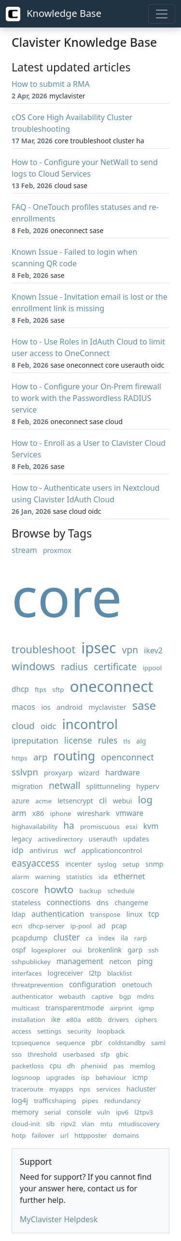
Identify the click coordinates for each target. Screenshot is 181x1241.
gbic (122, 1054)
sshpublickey (31, 961)
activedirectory (60, 839)
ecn (17, 926)
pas (118, 1066)
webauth (72, 996)
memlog (142, 1066)
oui (77, 950)
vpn (130, 649)
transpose (105, 914)
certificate (115, 666)
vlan (88, 1123)
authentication (57, 914)
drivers (118, 1019)
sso (17, 1054)
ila (124, 937)
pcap (119, 925)
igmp (146, 1008)
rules (107, 740)
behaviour (111, 1077)
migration (27, 786)
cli (103, 800)
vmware (130, 813)
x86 (38, 813)
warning (47, 876)
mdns (145, 996)
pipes (90, 1100)
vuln (103, 1112)
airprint (121, 1008)
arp (40, 757)
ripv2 (68, 1123)
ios (46, 707)
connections (69, 902)
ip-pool (81, 926)
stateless (26, 902)
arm (19, 813)
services (108, 1089)
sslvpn (25, 772)
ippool (152, 667)
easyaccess (35, 862)
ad (101, 925)
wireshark (93, 813)
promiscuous (100, 826)
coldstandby (126, 1042)
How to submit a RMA (51, 84)
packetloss (27, 1066)
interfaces (27, 973)
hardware (122, 772)
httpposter (90, 1135)
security (79, 1031)
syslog (107, 864)
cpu (55, 1065)
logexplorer (49, 950)
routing (75, 755)
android (69, 707)
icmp (140, 1077)
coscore (25, 890)
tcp (153, 914)
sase (144, 705)
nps (84, 1089)
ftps (40, 689)
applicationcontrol (112, 850)
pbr (96, 1042)
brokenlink (105, 949)
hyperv (147, 786)
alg (141, 740)
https (20, 758)
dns (103, 902)
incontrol (90, 724)
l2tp (95, 973)
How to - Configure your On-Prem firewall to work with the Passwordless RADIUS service (86, 398)
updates (136, 838)
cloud (23, 725)
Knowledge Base (53, 14)
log (145, 799)
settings (49, 1031)
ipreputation (35, 740)
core (67, 596)
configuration (92, 984)
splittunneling (108, 786)
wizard (89, 772)
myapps (61, 1089)
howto (59, 889)
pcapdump (29, 937)
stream (24, 550)
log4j (20, 1100)
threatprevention (37, 984)
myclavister (107, 707)
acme (43, 801)
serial (52, 1112)
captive (102, 996)
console (79, 1112)
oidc (48, 725)
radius (74, 666)
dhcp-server (46, 926)
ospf (19, 949)
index (106, 938)
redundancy (122, 1100)
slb (50, 1123)
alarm (20, 876)
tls (126, 741)
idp (18, 849)
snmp (154, 864)
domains (126, 1135)
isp (85, 1077)
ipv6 (122, 1112)
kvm (151, 826)
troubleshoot (43, 649)
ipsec (98, 648)
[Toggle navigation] (161, 14)
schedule (120, 890)
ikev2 (153, 650)
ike (55, 1019)
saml (158, 1042)
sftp (58, 689)
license (78, 740)
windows (33, 666)
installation (28, 1019)
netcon (120, 961)
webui (122, 800)
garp (134, 949)
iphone (60, 813)
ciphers (146, 1019)
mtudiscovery (138, 1123)
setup (131, 864)
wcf (70, 850)
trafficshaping (55, 1100)
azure (20, 800)
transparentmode (74, 1007)
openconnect (127, 757)
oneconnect (111, 686)
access (21, 1031)
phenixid (94, 1066)
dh (71, 1066)
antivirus (43, 850)
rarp (140, 938)
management (79, 961)
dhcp (20, 689)
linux (134, 914)
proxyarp (58, 772)
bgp (125, 996)
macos (23, 707)
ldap (19, 914)
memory (25, 1112)
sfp (105, 1054)
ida (103, 876)
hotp (19, 1135)
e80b (94, 1019)
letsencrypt (75, 800)
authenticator (32, 996)
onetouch (137, 984)
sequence (70, 1042)
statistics (79, 876)
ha (68, 825)
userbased (79, 1054)
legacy (22, 838)
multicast (26, 1008)
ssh (153, 950)
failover (43, 1135)
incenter (78, 864)
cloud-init (26, 1123)
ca (89, 938)
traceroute (27, 1089)
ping (145, 961)
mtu (106, 1123)
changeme (131, 902)
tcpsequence (31, 1042)
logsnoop (26, 1077)
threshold (42, 1054)
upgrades (60, 1077)
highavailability (34, 826)
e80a (73, 1019)
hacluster (141, 1088)
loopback (111, 1031)
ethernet (129, 876)
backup (90, 890)
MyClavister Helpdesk (58, 1219)
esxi (131, 826)
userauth (103, 838)
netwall (64, 785)
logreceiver (66, 973)
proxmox (57, 550)
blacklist (119, 973)
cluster (67, 937)
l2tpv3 (143, 1112)
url (64, 1135)
